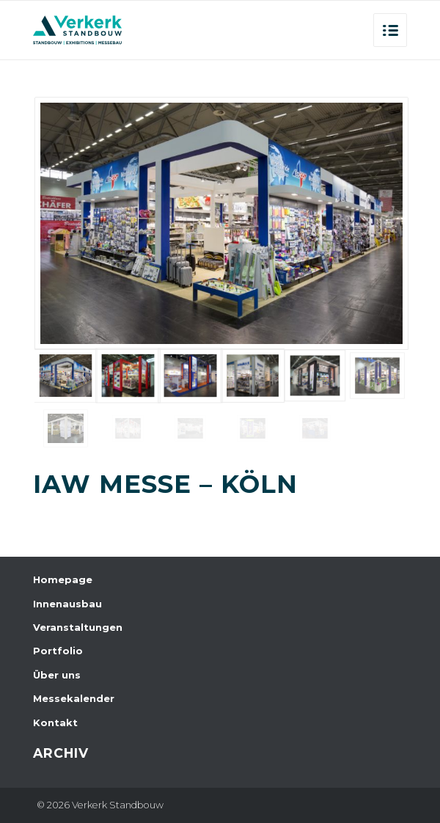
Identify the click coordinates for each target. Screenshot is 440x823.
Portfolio (58, 650)
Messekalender (73, 698)
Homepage (62, 579)
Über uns (57, 675)
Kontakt (55, 722)
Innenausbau (67, 604)
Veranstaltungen (77, 627)
